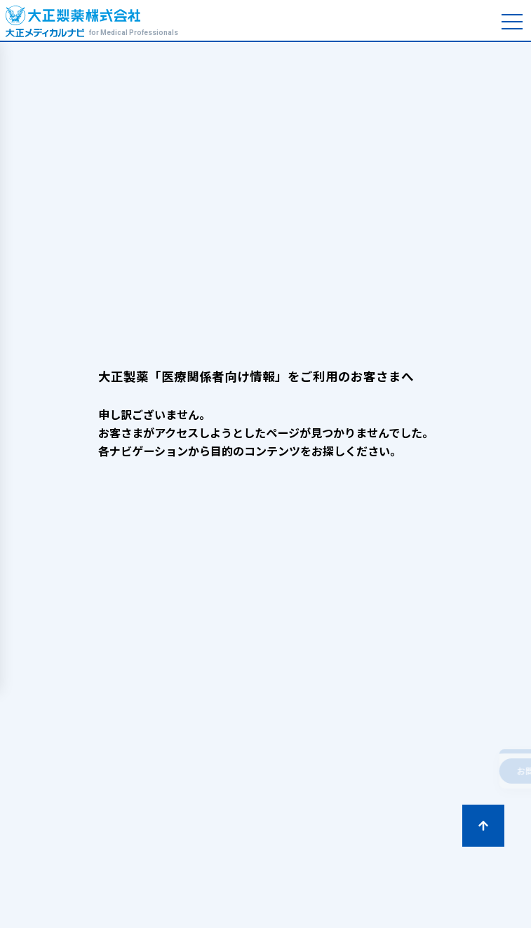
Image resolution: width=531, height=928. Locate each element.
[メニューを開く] (512, 22)
